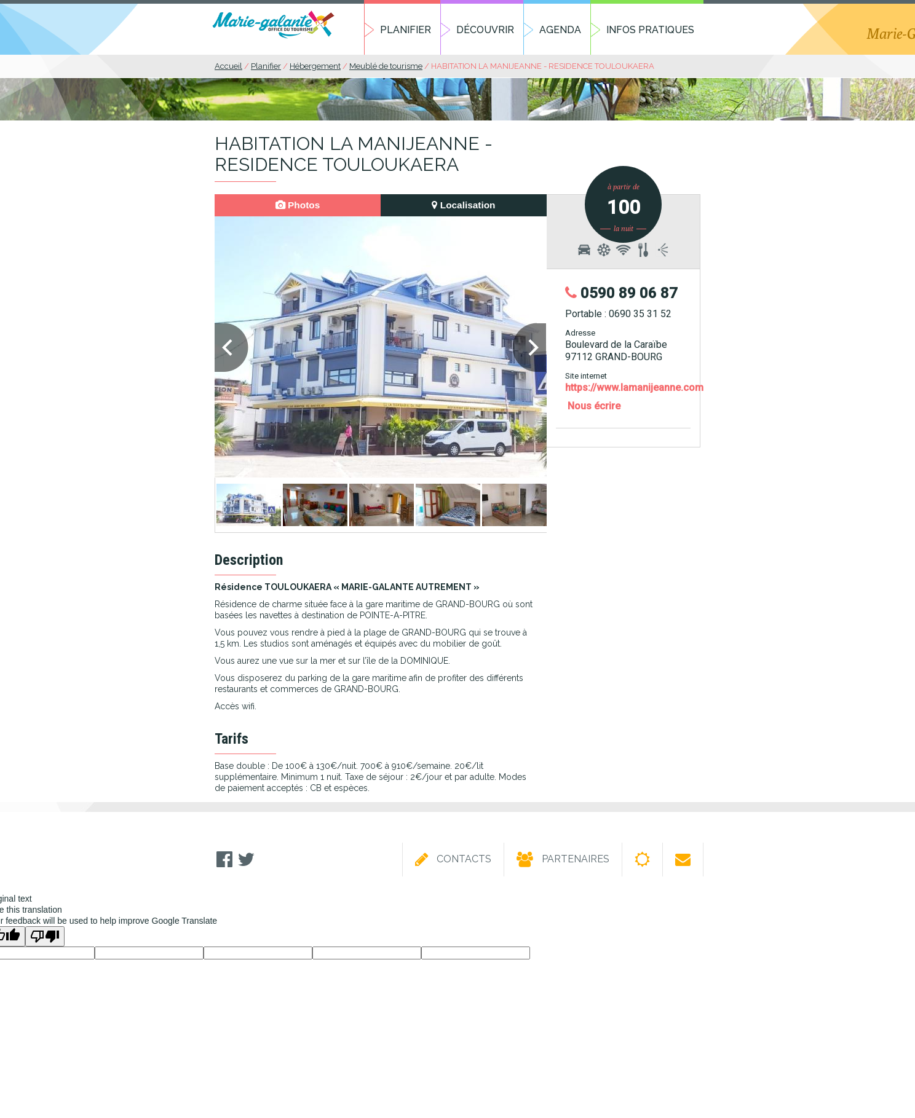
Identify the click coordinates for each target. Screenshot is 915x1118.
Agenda (560, 30)
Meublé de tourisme (385, 66)
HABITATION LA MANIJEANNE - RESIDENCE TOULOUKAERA (542, 66)
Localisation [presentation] (463, 205)
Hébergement (315, 66)
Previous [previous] (231, 349)
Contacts (453, 859)
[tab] (298, 205)
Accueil (228, 66)
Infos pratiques (650, 30)
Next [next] (530, 349)
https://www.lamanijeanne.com (634, 387)
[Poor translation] (45, 936)
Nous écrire (594, 406)
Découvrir (485, 30)
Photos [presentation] (297, 205)
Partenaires (563, 859)
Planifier (405, 30)
